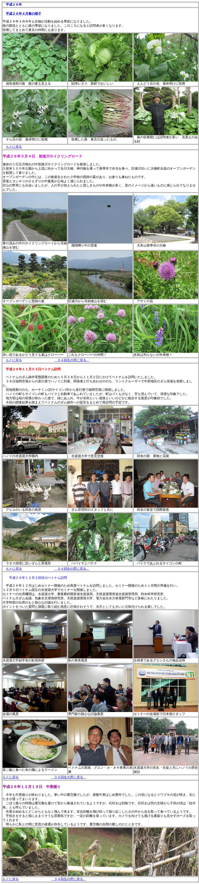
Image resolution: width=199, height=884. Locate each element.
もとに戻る (14, 146)
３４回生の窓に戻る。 (71, 360)
